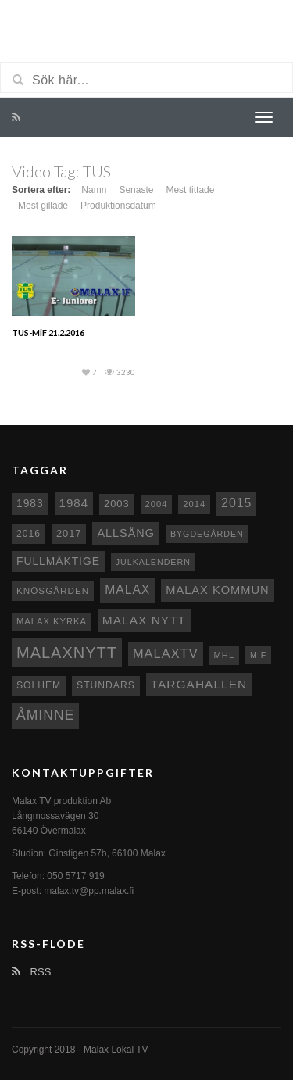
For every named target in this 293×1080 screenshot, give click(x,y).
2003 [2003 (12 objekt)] (117, 504)
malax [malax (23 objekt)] (127, 589)
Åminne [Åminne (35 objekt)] (45, 715)
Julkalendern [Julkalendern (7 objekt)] (153, 562)
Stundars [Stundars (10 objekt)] (106, 685)
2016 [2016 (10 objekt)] (28, 533)
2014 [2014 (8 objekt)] (194, 504)
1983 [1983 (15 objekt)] (30, 503)
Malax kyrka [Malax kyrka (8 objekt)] (51, 621)
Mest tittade (190, 189)
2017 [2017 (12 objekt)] (69, 533)
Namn (93, 189)
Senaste (136, 189)
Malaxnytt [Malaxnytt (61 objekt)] (66, 652)
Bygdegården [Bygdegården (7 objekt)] (207, 533)
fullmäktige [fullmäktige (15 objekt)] (58, 561)
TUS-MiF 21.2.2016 (48, 332)
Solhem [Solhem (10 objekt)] (38, 685)
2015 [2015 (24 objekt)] (236, 503)
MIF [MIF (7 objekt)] (258, 655)
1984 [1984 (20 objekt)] (74, 503)
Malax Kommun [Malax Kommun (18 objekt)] (217, 590)
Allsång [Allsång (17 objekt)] (126, 533)
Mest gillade (43, 205)
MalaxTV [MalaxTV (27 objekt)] (165, 653)
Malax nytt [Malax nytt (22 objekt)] (144, 620)
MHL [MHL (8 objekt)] (223, 655)
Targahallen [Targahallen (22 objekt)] (199, 684)
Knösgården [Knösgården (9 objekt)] (52, 590)
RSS (31, 972)
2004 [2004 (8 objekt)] (156, 504)
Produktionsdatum (118, 205)
